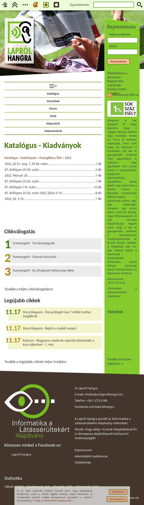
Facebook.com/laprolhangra (94, 407)
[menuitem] (53, 86)
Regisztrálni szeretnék (115, 83)
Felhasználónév (119, 34)
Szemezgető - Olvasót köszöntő (34, 257)
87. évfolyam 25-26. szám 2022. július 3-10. (33, 193)
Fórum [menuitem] (53, 108)
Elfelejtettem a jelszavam (117, 75)
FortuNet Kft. (132, 498)
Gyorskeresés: (80, 5)
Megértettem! (118, 491)
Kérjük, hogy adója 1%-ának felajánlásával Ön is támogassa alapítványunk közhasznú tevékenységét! (106, 433)
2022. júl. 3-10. (14, 199)
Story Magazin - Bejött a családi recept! (50, 328)
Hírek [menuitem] (53, 116)
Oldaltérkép (83, 462)
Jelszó (113, 46)
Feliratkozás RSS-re (122, 95)
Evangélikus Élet (50, 158)
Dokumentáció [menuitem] (53, 131)
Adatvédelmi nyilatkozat (91, 456)
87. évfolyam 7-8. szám (20, 187)
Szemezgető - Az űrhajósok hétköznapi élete (43, 270)
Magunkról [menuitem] (53, 123)
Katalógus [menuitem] (53, 93)
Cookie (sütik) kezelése (116, 91)
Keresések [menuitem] (53, 101)
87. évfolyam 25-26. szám (22, 181)
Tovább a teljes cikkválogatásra (28, 289)
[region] (53, 171)
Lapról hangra (21, 454)
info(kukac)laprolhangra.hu (104, 394)
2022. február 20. (16, 175)
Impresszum (83, 450)
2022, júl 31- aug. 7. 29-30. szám (26, 164)
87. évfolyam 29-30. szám (22, 170)
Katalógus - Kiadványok (42, 145)
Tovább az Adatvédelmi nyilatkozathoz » (53, 500)
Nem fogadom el (117, 499)
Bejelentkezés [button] (118, 61)
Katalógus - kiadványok (20, 158)
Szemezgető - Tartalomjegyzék (34, 243)
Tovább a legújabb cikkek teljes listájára (35, 361)
